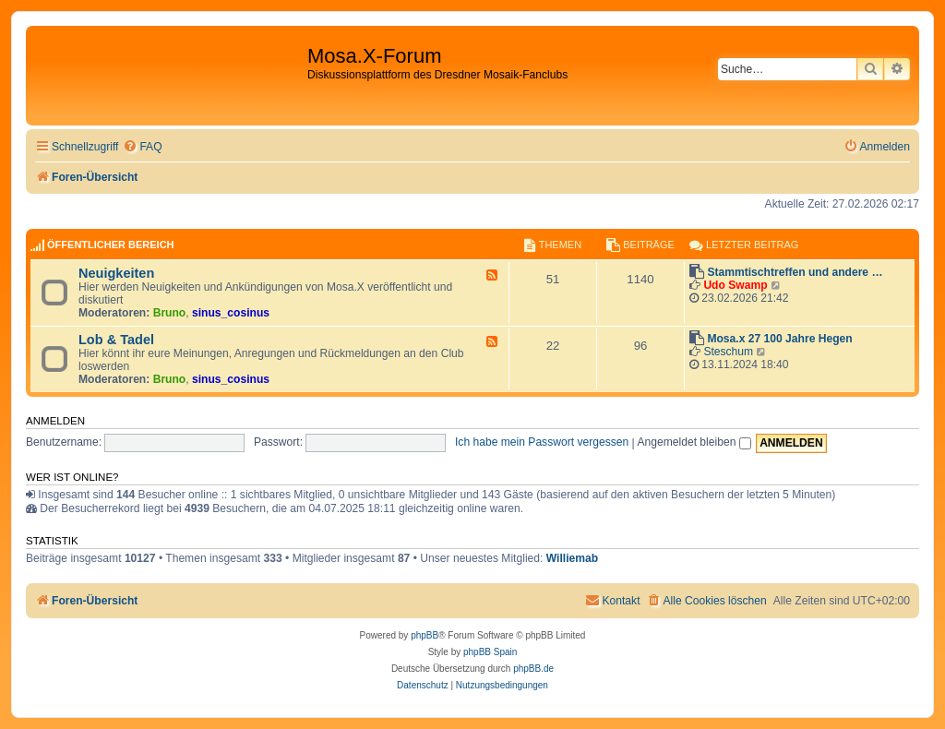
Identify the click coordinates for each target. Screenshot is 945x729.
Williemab (572, 558)
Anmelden (55, 420)
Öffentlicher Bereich (110, 244)
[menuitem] (142, 147)
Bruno (169, 312)
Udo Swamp (735, 285)
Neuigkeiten (116, 273)
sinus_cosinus (230, 312)
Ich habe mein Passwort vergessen (541, 442)
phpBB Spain (490, 652)
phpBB (424, 635)
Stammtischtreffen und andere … (794, 272)
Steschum (728, 351)
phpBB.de (533, 668)
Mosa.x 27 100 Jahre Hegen (779, 338)
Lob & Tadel (116, 339)
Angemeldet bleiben (693, 442)
